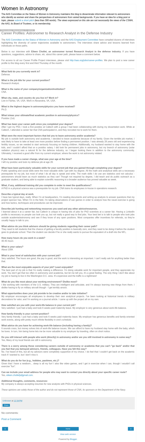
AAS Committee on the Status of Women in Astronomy (33, 40)
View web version (68, 434)
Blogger (73, 439)
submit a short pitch (24, 20)
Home (68, 429)
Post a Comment (11, 419)
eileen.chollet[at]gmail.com (19, 375)
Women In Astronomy (24, 8)
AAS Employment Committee (83, 40)
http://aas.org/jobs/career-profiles (86, 60)
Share (6, 405)
